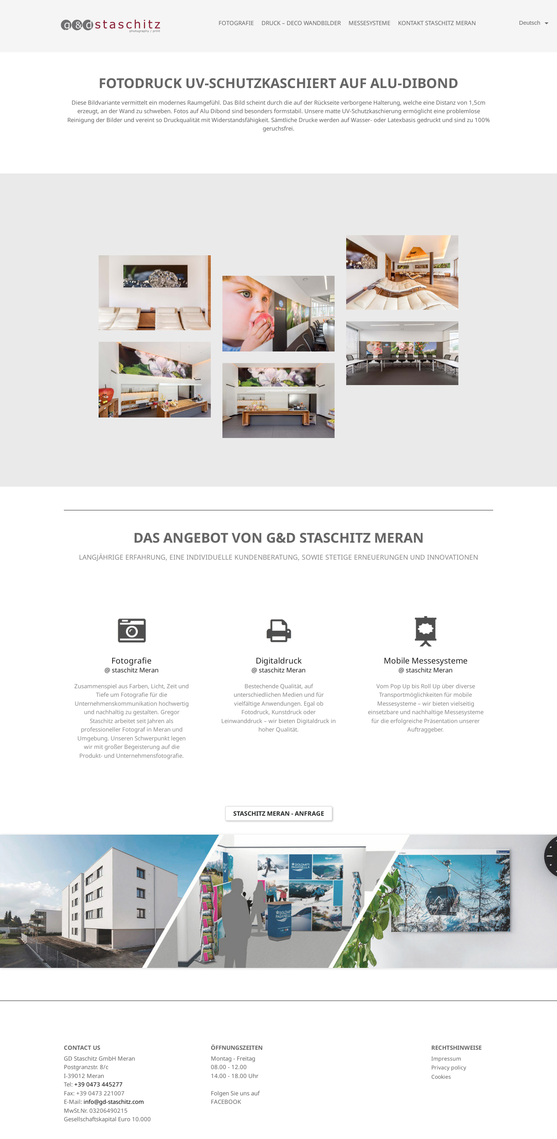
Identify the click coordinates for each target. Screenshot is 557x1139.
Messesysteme (369, 23)
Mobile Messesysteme (426, 664)
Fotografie (236, 23)
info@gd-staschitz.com (114, 1101)
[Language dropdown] (535, 23)
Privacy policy (448, 1067)
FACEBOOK (226, 1101)
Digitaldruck (278, 664)
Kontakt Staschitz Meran (437, 23)
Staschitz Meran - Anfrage (278, 813)
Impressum (446, 1058)
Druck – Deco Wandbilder (301, 23)
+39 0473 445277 (98, 1084)
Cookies (441, 1076)
